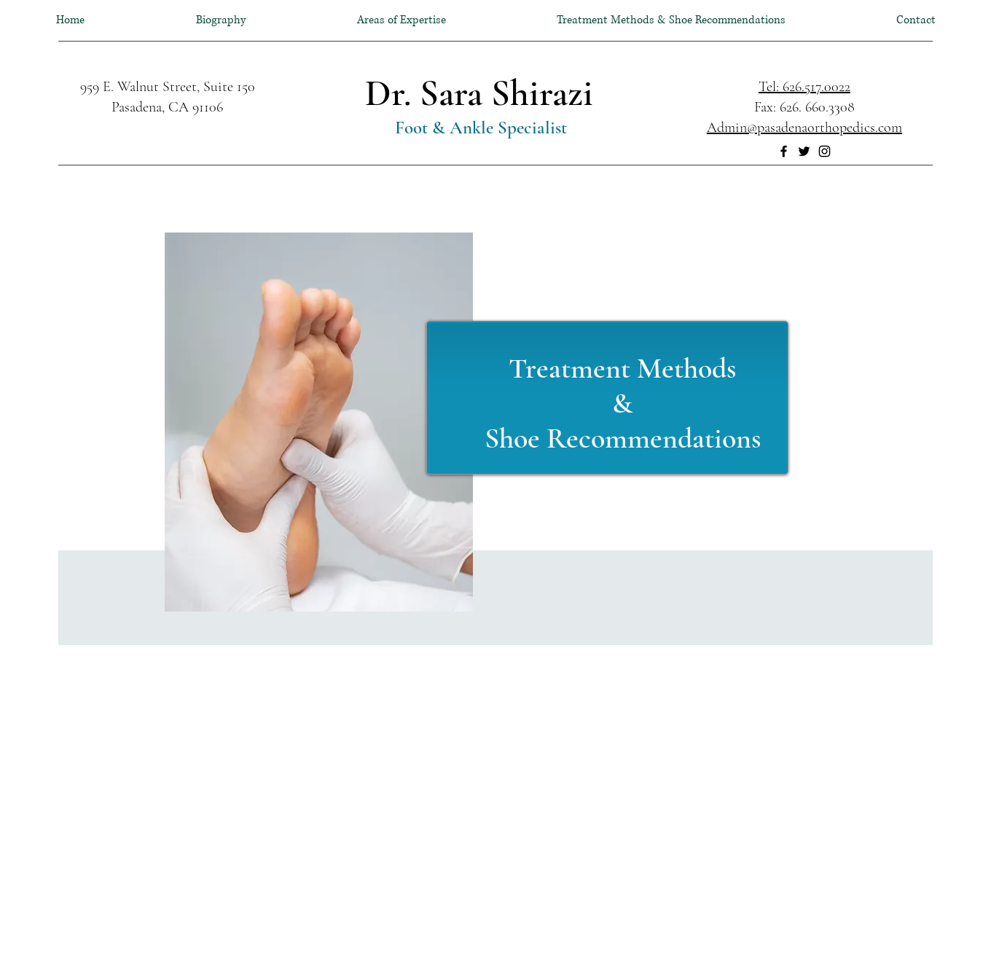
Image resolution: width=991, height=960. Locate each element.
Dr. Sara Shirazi (479, 93)
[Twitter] (804, 151)
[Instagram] (824, 151)
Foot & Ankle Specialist (479, 127)
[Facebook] (783, 151)
